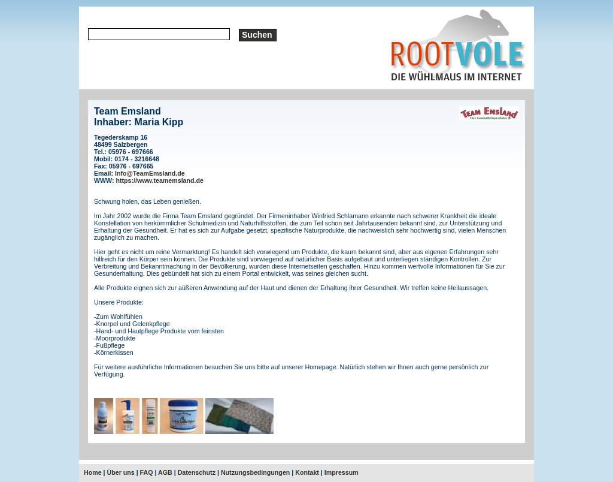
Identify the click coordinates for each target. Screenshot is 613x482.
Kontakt (307, 472)
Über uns (121, 472)
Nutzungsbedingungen (255, 472)
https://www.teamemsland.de (160, 180)
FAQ (146, 472)
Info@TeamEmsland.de (150, 173)
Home (93, 472)
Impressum (341, 472)
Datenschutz (197, 472)
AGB (165, 472)
